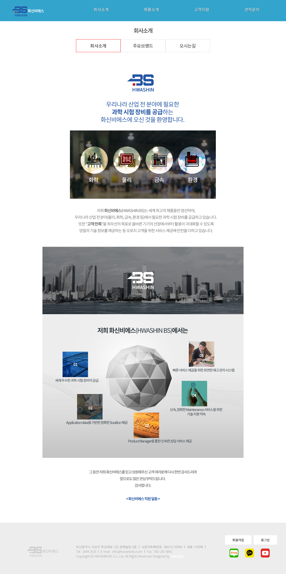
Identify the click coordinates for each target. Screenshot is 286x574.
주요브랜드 (143, 45)
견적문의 (252, 9)
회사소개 (101, 9)
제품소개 (151, 9)
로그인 (265, 540)
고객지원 (201, 9)
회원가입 (238, 540)
